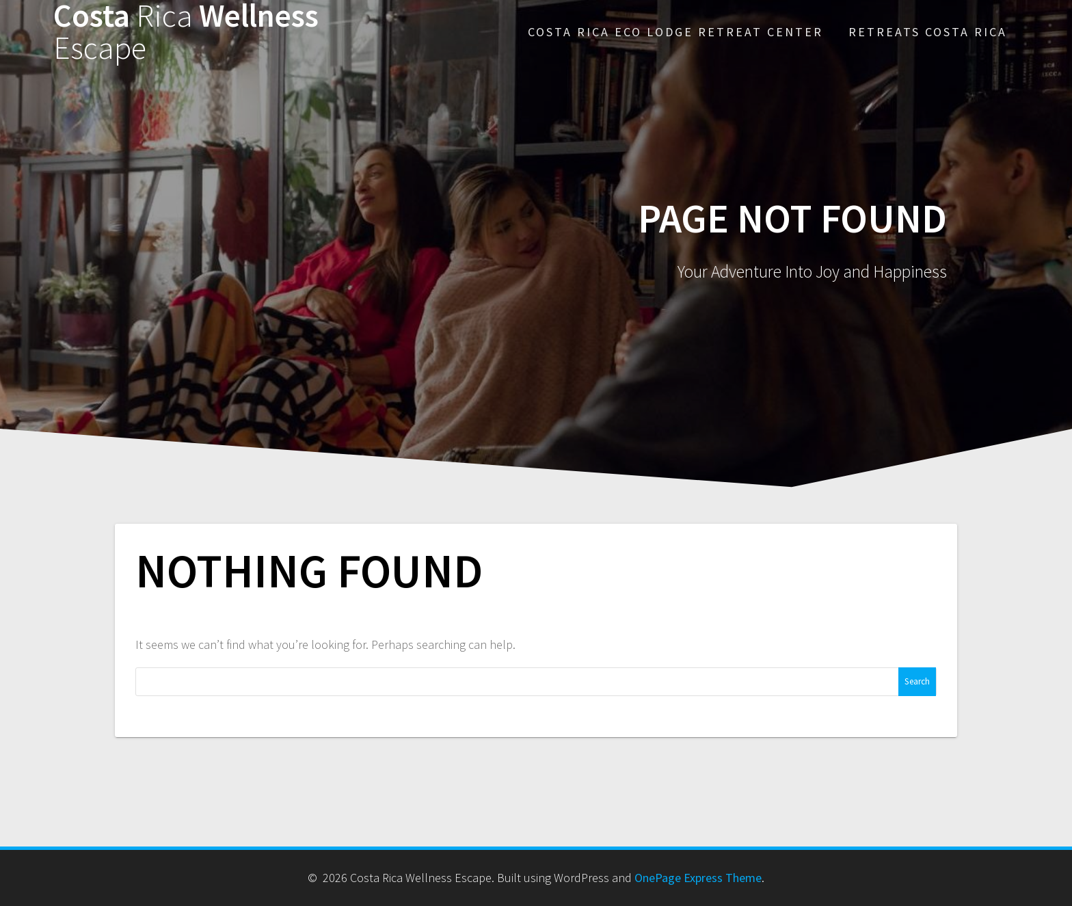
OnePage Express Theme (698, 877)
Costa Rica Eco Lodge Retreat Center (675, 32)
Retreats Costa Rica (927, 32)
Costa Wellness (186, 32)
